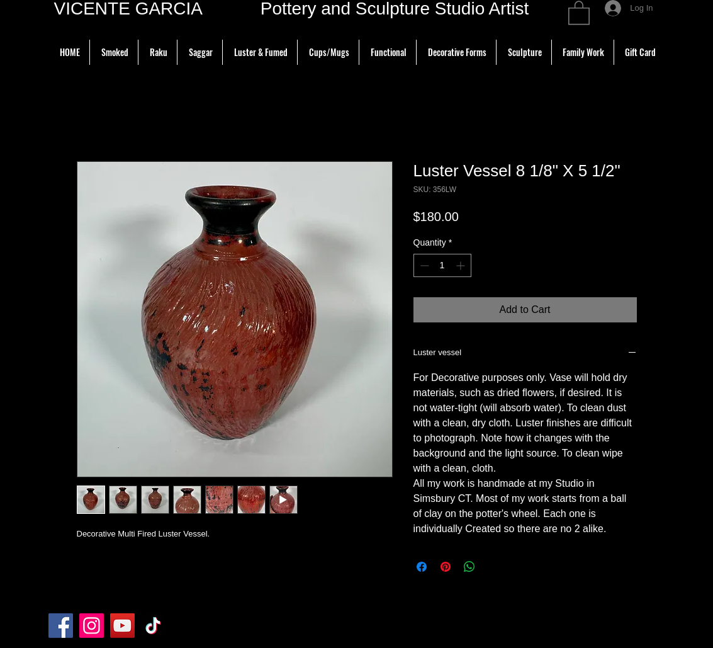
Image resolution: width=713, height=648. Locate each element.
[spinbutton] (442, 265)
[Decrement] (423, 265)
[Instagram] (91, 625)
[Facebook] (60, 625)
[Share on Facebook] (421, 566)
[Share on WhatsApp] (469, 566)
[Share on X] (493, 566)
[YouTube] (122, 625)
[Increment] (461, 265)
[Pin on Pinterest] (445, 566)
